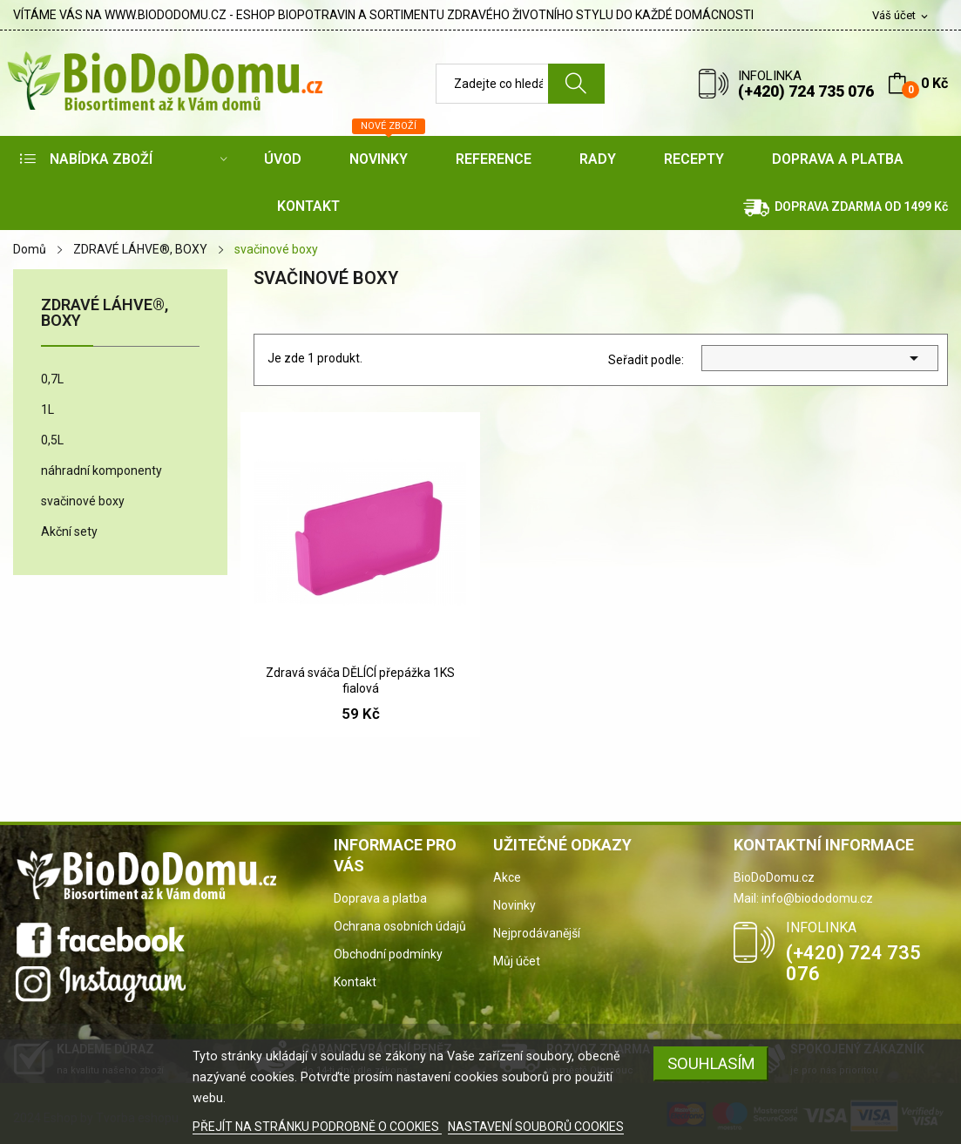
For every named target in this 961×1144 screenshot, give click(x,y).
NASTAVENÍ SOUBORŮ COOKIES (536, 1127)
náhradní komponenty (101, 470)
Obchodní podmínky (388, 954)
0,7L (52, 379)
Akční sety (69, 531)
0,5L (52, 440)
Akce (507, 877)
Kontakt (355, 982)
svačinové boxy (83, 501)
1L (47, 409)
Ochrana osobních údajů (400, 926)
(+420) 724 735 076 (806, 91)
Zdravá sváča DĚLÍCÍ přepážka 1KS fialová (360, 680)
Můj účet (516, 961)
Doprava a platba (380, 898)
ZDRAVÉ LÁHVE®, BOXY (104, 313)
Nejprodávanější (536, 933)
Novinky (514, 905)
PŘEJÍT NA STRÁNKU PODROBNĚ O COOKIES (317, 1127)
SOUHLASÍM (711, 1063)
